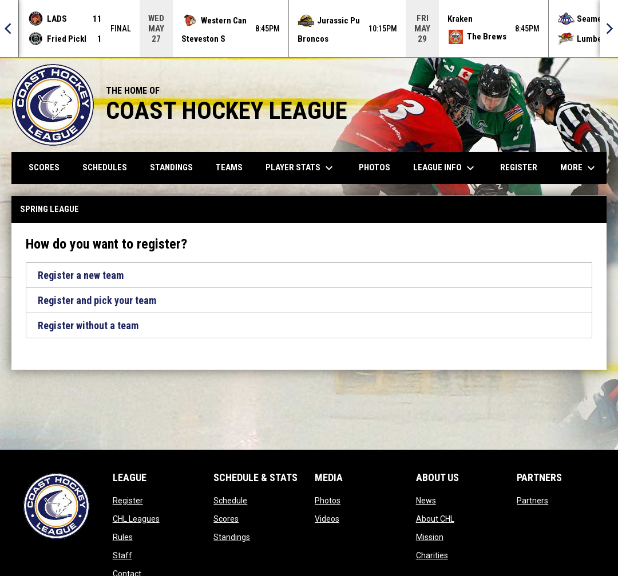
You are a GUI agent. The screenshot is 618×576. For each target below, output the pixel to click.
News (426, 500)
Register (128, 500)
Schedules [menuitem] (104, 167)
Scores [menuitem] (44, 167)
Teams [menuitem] (229, 167)
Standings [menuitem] (171, 167)
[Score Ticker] (309, 28)
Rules (123, 537)
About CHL (435, 518)
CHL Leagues (136, 518)
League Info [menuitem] (445, 168)
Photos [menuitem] (374, 167)
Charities (432, 555)
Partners (532, 500)
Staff (122, 555)
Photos (327, 500)
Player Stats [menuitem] (301, 168)
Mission (429, 537)
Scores (226, 518)
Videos (327, 518)
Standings (231, 537)
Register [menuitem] (518, 167)
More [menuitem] (579, 168)
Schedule (230, 500)
